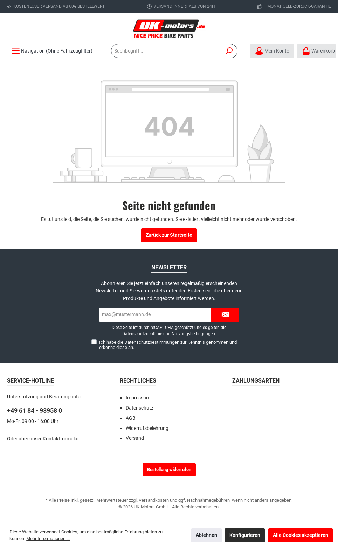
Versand (135, 438)
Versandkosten (154, 500)
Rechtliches (138, 380)
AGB (131, 418)
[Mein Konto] (272, 51)
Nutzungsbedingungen (193, 333)
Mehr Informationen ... (48, 538)
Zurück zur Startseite (169, 235)
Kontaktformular (61, 439)
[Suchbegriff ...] (166, 51)
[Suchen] (229, 51)
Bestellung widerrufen (169, 469)
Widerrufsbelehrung (147, 428)
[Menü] (52, 51)
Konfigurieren (244, 535)
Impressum (138, 398)
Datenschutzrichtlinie (142, 333)
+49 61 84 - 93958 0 (34, 410)
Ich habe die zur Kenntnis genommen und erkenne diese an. (168, 344)
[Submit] (225, 315)
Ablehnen (206, 535)
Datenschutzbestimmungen (151, 342)
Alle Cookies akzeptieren (300, 535)
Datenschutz (139, 408)
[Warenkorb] (316, 51)
